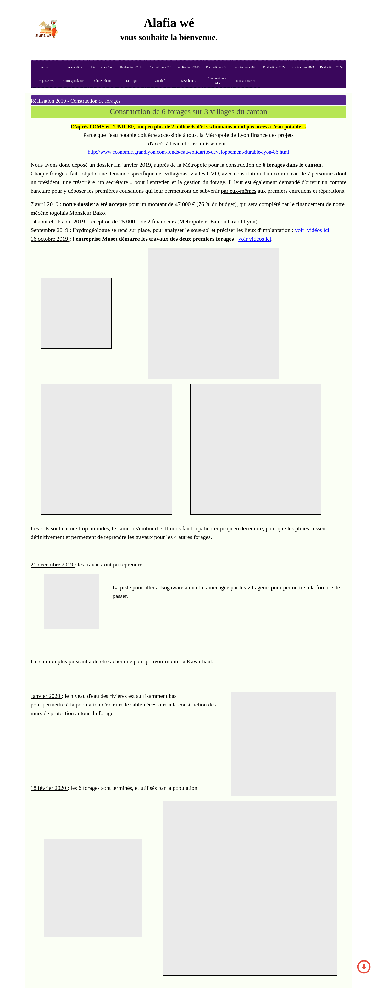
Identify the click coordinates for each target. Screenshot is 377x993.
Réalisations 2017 (131, 67)
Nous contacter (245, 81)
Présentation (74, 67)
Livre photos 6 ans (102, 67)
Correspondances (74, 81)
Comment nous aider (217, 81)
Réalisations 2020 (217, 67)
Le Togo (131, 81)
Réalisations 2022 (274, 67)
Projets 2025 (45, 81)
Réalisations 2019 (188, 67)
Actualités (160, 81)
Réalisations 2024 (331, 67)
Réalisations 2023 (302, 67)
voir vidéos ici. (313, 230)
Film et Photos (103, 81)
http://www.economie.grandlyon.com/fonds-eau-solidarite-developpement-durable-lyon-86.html (188, 152)
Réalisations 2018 (160, 67)
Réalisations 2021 (245, 67)
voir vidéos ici (254, 238)
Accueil (46, 67)
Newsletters (188, 81)
